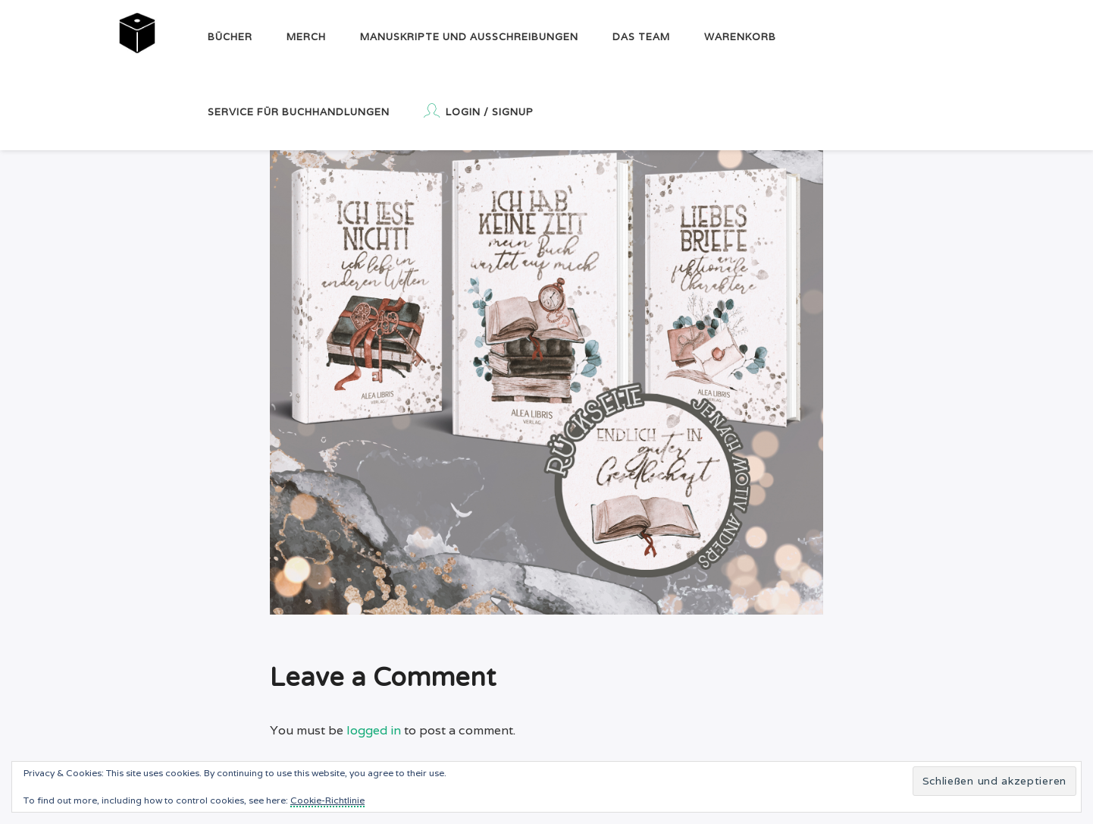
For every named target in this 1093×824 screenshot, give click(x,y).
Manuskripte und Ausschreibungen (469, 36)
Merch (306, 36)
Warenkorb (740, 36)
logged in (373, 730)
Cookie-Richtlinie (327, 800)
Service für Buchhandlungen (299, 111)
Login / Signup (479, 110)
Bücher (230, 36)
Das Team (641, 36)
